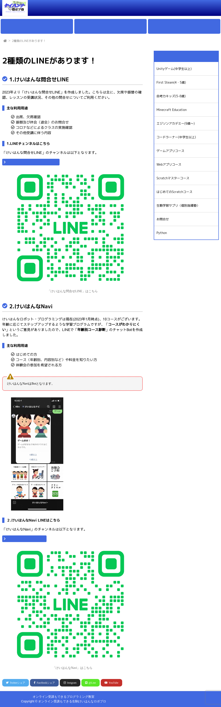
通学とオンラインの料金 (132, 6)
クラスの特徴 (99, 6)
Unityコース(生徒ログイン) (178, 701)
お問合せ (190, 6)
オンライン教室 (167, 6)
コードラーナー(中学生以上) (176, 137)
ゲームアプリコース (170, 151)
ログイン (209, 6)
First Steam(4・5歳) (171, 82)
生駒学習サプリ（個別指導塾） (178, 205)
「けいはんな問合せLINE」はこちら (33, 162)
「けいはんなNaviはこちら (26, 539)
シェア (15, 682)
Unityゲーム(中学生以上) (174, 69)
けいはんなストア (140, 701)
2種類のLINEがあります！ (29, 41)
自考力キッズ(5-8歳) (171, 96)
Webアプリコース (168, 164)
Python (161, 233)
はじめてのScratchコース (174, 192)
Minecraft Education (171, 110)
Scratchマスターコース (172, 178)
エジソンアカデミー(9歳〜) (175, 123)
